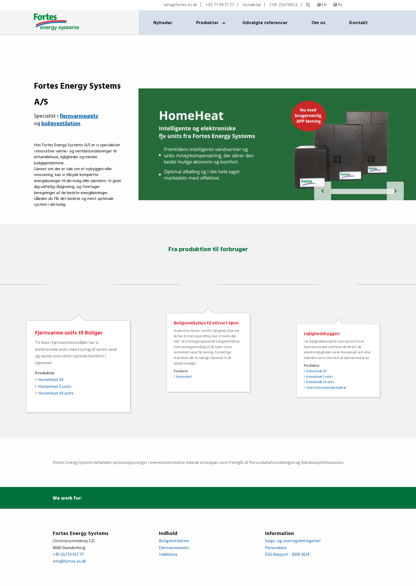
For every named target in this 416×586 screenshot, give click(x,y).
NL (338, 4)
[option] (78, 337)
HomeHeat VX (50, 379)
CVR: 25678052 (284, 5)
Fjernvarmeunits (174, 547)
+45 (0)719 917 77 (68, 554)
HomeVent (184, 376)
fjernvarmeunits (79, 116)
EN (322, 4)
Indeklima (168, 554)
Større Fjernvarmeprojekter (326, 387)
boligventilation (60, 123)
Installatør (252, 5)
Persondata (275, 547)
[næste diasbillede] (395, 191)
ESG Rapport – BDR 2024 (287, 554)
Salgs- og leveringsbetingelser (293, 540)
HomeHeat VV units (55, 393)
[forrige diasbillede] (322, 191)
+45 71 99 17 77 (220, 5)
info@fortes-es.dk (180, 5)
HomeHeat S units (54, 386)
